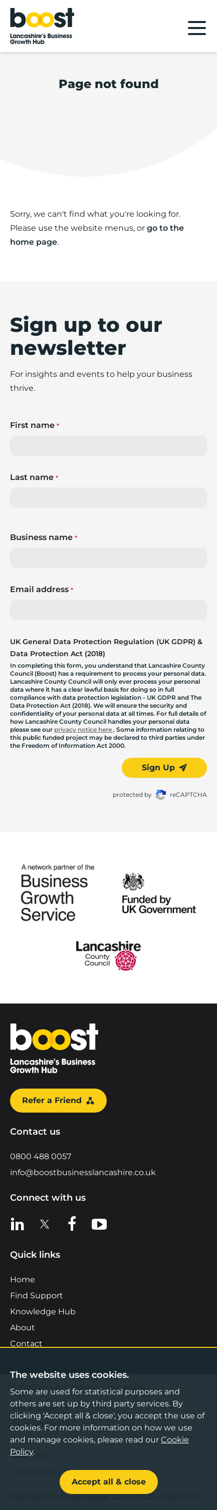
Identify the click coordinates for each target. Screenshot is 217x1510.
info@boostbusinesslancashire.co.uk (83, 1172)
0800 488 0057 (40, 1156)
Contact (26, 1343)
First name (34, 425)
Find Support (36, 1295)
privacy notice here (83, 729)
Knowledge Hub (43, 1311)
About (22, 1327)
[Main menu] (197, 28)
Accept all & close (109, 1481)
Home (22, 1279)
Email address (41, 589)
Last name (34, 477)
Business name (43, 537)
